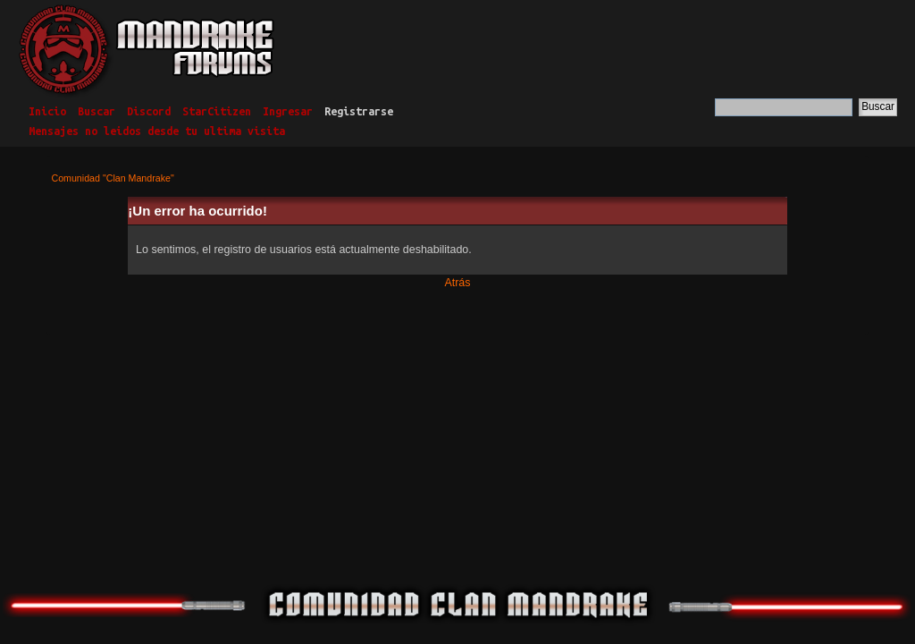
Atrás (457, 282)
